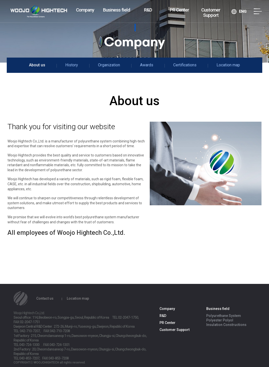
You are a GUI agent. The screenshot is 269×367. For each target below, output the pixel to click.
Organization (109, 65)
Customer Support (210, 12)
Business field (116, 10)
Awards (146, 65)
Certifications (184, 65)
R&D (148, 10)
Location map (228, 65)
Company (85, 10)
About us (37, 65)
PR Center (179, 10)
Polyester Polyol (219, 320)
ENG (242, 11)
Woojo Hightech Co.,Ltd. (39, 12)
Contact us (45, 298)
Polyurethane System (223, 316)
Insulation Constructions (226, 325)
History (71, 65)
